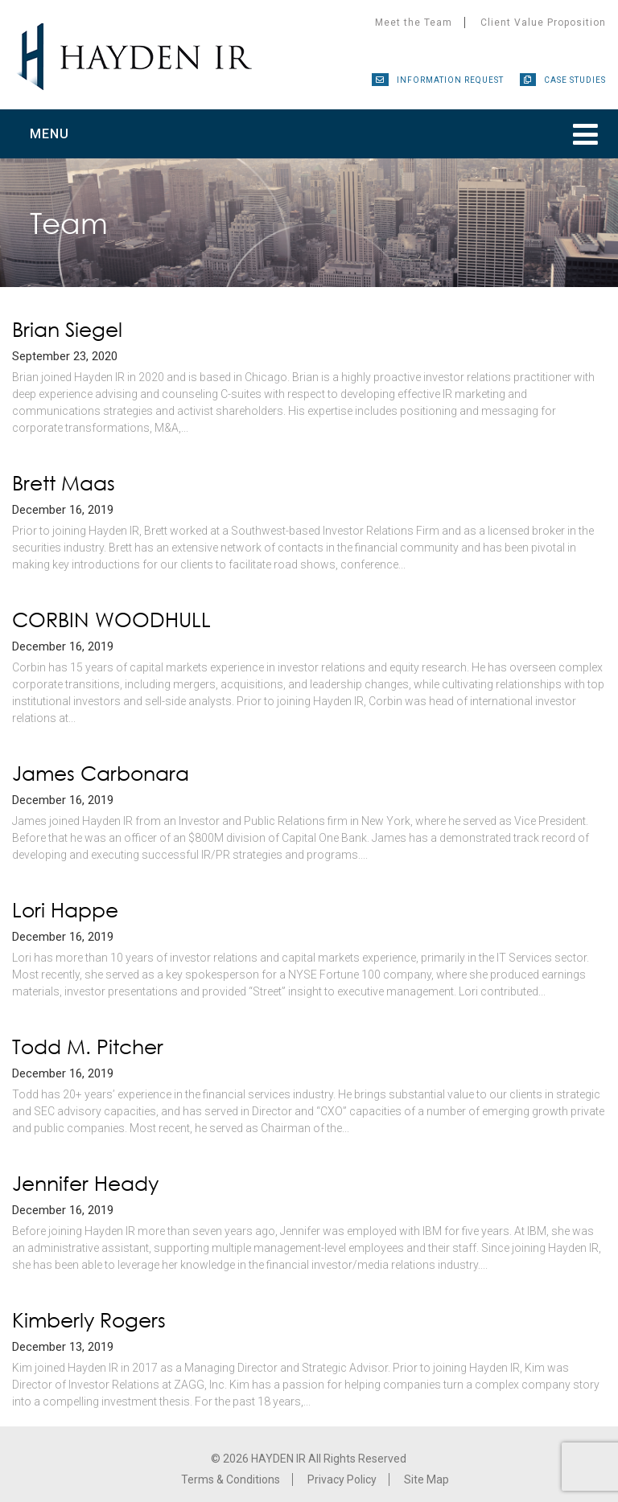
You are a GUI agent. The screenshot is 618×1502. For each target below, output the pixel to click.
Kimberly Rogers (89, 1319)
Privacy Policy (342, 1479)
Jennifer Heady (85, 1183)
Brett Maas (63, 482)
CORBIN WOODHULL (111, 619)
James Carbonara (100, 773)
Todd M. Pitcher (87, 1046)
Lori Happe (65, 909)
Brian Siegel (67, 329)
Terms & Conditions (230, 1479)
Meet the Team (413, 22)
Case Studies (575, 80)
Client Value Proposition (543, 22)
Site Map (426, 1479)
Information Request (450, 80)
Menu (49, 134)
